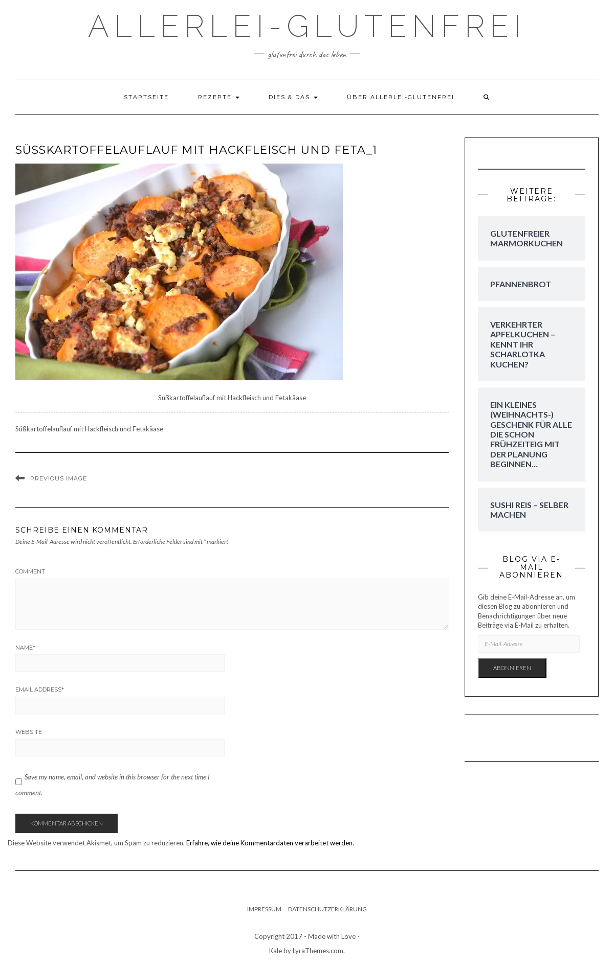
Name (25, 647)
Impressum (264, 909)
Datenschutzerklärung (327, 909)
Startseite (146, 97)
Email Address (39, 689)
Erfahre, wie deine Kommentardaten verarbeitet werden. (270, 843)
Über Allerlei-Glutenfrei (400, 97)
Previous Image (58, 478)
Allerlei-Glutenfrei (307, 26)
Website (28, 731)
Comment (30, 571)
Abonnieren (512, 667)
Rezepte (218, 97)
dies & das (293, 97)
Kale (275, 951)
